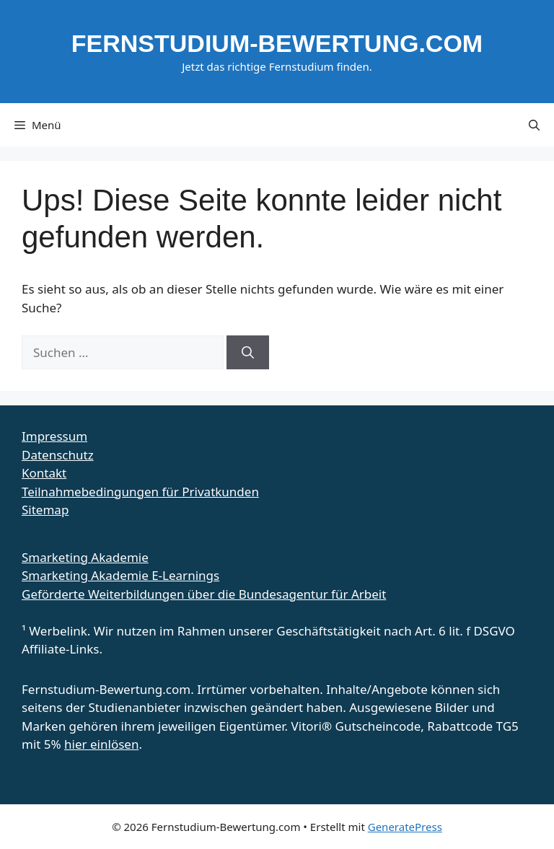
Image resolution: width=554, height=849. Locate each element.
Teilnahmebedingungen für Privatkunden (140, 491)
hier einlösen (101, 744)
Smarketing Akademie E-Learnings (120, 575)
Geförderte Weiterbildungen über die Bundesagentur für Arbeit (204, 594)
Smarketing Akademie (85, 557)
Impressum (54, 436)
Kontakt (44, 473)
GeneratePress (405, 826)
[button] (534, 124)
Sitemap (45, 509)
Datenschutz (58, 455)
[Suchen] (248, 352)
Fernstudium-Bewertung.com (277, 43)
